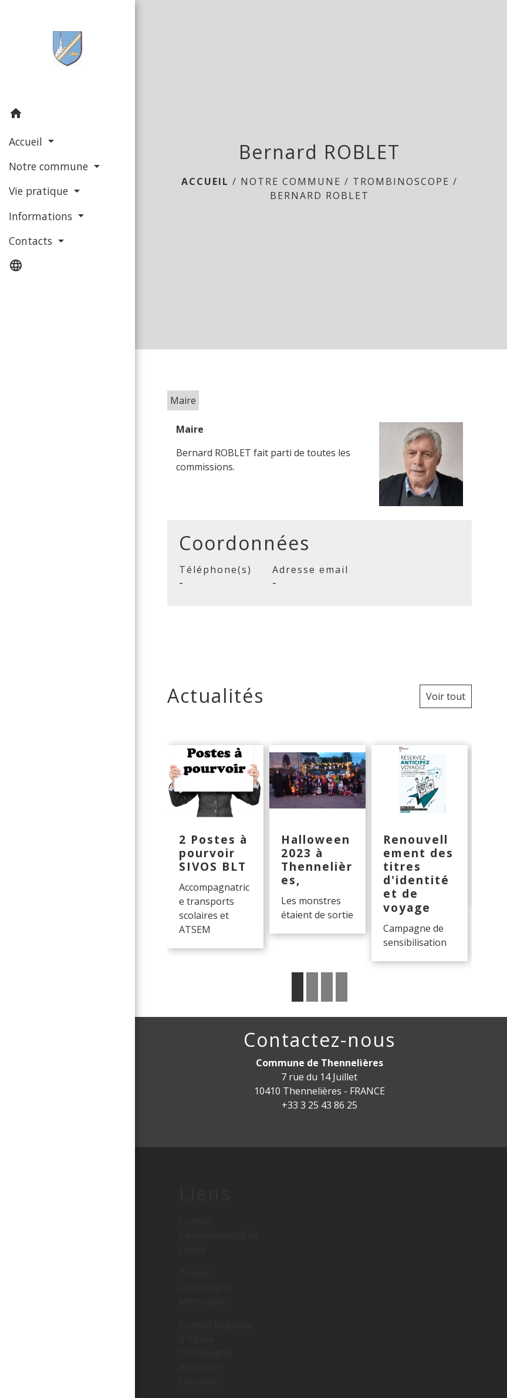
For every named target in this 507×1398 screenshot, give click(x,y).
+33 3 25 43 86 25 (319, 1105)
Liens (205, 1194)
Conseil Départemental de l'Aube (219, 1235)
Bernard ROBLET (319, 195)
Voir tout (445, 696)
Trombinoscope (401, 181)
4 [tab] (341, 987)
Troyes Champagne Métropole (205, 1287)
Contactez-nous (320, 1040)
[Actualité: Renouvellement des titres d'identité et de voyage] (419, 853)
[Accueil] (65, 51)
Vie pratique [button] (40, 191)
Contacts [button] (32, 241)
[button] (66, 115)
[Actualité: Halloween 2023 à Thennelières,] (317, 839)
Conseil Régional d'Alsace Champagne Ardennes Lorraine (215, 1352)
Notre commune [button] (50, 166)
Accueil (205, 181)
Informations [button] (42, 216)
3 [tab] (327, 987)
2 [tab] (312, 987)
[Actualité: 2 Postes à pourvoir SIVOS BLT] (215, 846)
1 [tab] (297, 987)
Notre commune (291, 181)
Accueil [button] (27, 141)
